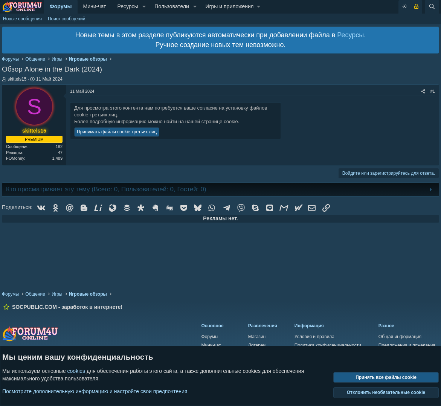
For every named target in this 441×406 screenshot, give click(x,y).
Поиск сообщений (66, 18)
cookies (76, 371)
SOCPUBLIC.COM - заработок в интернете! (67, 307)
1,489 (57, 158)
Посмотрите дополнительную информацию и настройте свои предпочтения (94, 391)
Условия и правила (314, 336)
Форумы (61, 6)
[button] (144, 7)
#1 (432, 91)
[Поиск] (432, 7)
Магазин (257, 336)
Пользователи (171, 6)
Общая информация (399, 336)
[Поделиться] (423, 91)
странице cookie (219, 121)
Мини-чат (94, 6)
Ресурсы (127, 6)
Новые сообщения (22, 18)
